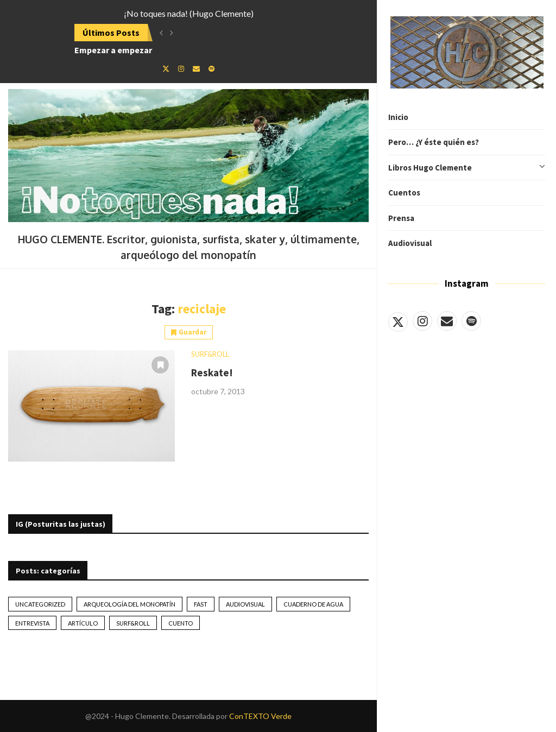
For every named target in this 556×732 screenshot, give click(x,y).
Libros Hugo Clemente (466, 167)
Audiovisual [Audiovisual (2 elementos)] (245, 604)
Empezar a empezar (113, 50)
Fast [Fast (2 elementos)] (200, 604)
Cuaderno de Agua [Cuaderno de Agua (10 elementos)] (313, 604)
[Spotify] (471, 321)
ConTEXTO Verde (260, 716)
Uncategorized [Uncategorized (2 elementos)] (40, 604)
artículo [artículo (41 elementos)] (83, 623)
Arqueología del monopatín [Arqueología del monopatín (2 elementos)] (129, 604)
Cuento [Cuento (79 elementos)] (180, 623)
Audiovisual (410, 243)
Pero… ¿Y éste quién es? (433, 142)
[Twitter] (398, 321)
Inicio (398, 117)
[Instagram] (422, 321)
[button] (161, 32)
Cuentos (404, 192)
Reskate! (212, 372)
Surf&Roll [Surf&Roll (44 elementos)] (133, 623)
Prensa (401, 218)
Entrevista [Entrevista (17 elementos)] (32, 623)
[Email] (447, 321)
